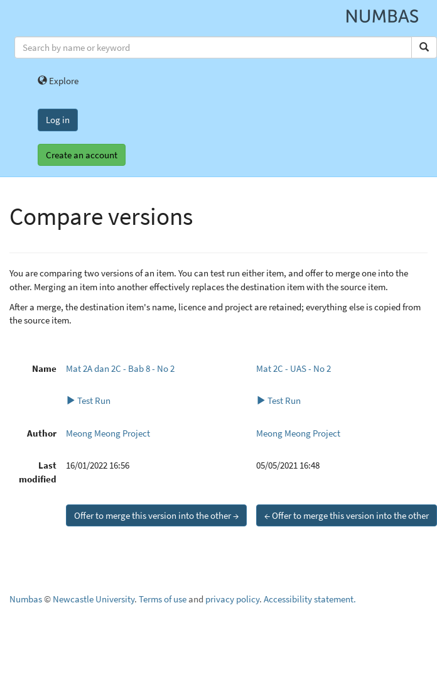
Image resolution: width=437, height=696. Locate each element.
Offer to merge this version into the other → (156, 515)
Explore (58, 81)
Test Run (88, 400)
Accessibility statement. (310, 599)
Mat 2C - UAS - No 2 (293, 368)
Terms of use (162, 599)
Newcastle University (93, 599)
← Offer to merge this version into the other (346, 515)
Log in (58, 120)
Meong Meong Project (108, 433)
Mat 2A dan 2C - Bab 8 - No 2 (120, 368)
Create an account (81, 155)
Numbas (25, 599)
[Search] (424, 47)
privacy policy (232, 599)
